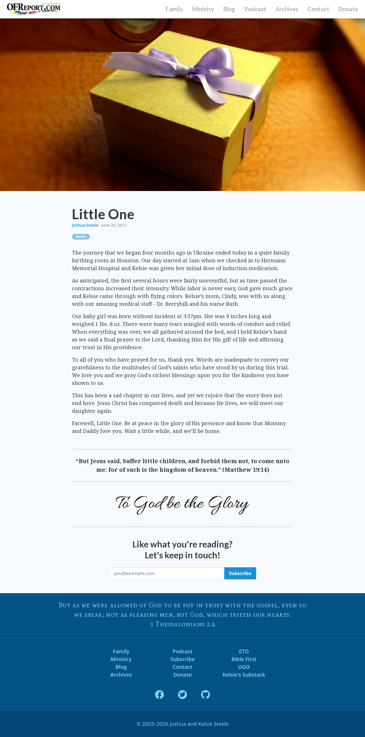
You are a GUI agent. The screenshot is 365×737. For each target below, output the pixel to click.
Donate (348, 9)
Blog (229, 9)
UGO (244, 666)
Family (174, 9)
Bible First (243, 659)
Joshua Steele (85, 225)
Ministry (203, 9)
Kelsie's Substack (244, 674)
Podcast (255, 9)
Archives (286, 9)
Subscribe (182, 659)
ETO (244, 651)
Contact (318, 9)
